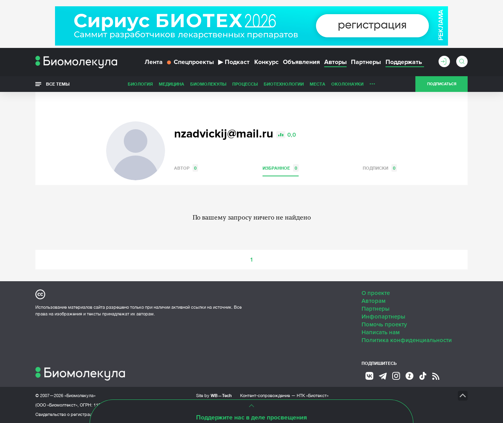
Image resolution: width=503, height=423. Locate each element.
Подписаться (441, 84)
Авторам (374, 300)
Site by (214, 395)
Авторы (335, 62)
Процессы (245, 83)
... (372, 82)
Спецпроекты (190, 62)
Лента (154, 62)
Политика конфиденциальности (407, 340)
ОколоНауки (347, 83)
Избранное (281, 168)
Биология (140, 83)
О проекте (376, 293)
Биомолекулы (208, 83)
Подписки (380, 168)
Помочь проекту (384, 324)
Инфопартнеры (383, 316)
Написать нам (381, 332)
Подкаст (234, 62)
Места (317, 83)
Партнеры (366, 62)
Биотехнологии (284, 83)
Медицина (171, 83)
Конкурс (266, 62)
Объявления (301, 62)
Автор (186, 168)
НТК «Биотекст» (313, 395)
